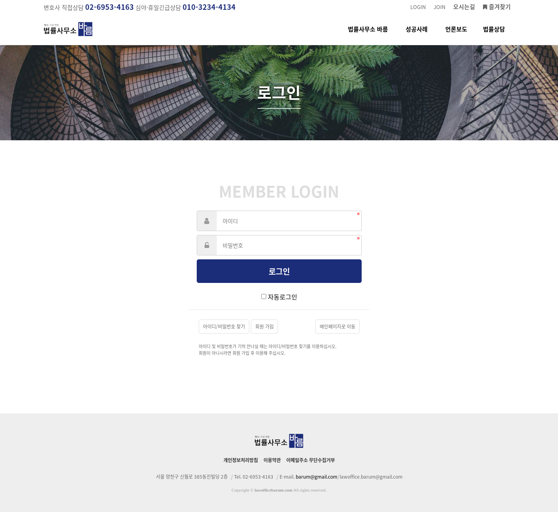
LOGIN (418, 7)
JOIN (439, 7)
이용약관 (272, 460)
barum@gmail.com (316, 476)
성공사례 (417, 35)
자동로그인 (282, 296)
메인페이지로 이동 (337, 326)
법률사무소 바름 (368, 35)
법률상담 (494, 35)
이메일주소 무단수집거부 (310, 460)
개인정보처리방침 (240, 460)
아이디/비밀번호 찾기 (224, 326)
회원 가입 (264, 326)
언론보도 (456, 35)
